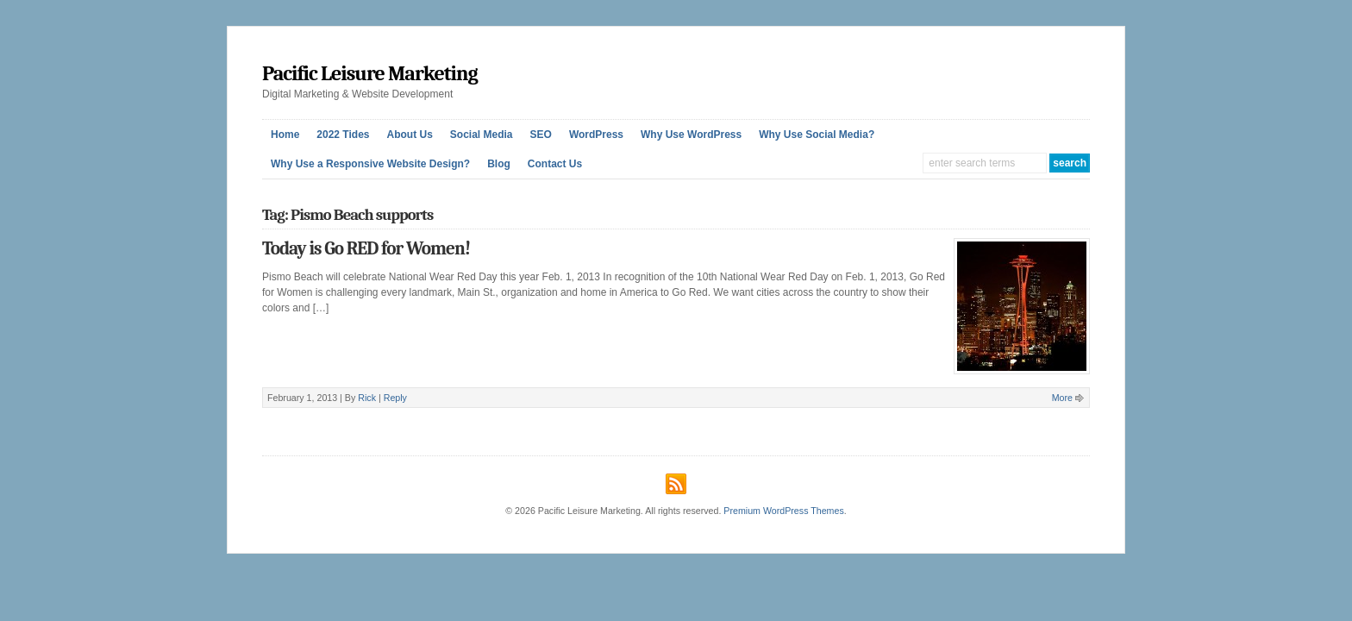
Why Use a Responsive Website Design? (370, 164)
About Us (410, 135)
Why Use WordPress (691, 135)
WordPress (596, 135)
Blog (498, 164)
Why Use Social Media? (816, 135)
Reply (395, 397)
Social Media (481, 135)
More (1062, 397)
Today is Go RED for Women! (366, 248)
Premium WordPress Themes (783, 510)
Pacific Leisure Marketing (370, 73)
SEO (541, 135)
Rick (367, 397)
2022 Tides (342, 135)
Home (285, 135)
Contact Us (555, 164)
